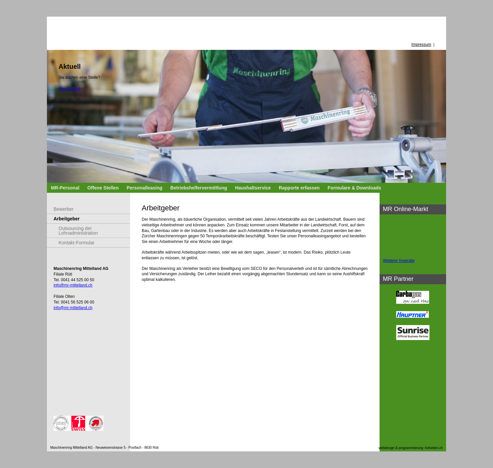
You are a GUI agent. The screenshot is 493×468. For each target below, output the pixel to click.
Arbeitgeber (67, 218)
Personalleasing (144, 187)
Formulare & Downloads (354, 187)
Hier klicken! (69, 88)
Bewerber (64, 209)
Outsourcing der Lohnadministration (78, 231)
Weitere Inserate (398, 260)
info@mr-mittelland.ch (73, 285)
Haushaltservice (252, 187)
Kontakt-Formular (76, 242)
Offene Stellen (103, 187)
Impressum (421, 44)
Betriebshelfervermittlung (198, 187)
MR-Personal (65, 187)
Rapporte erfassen (299, 187)
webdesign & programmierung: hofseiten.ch (411, 448)
